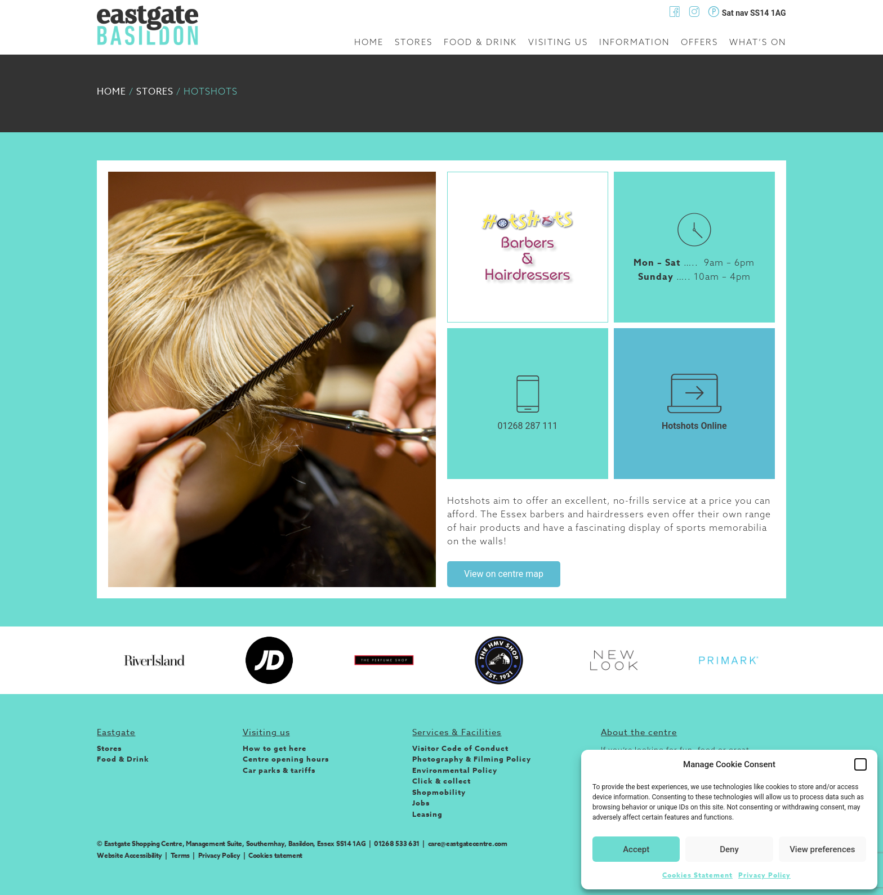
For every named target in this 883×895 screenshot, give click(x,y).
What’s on (757, 42)
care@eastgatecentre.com (467, 843)
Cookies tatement (275, 855)
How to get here (274, 748)
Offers (699, 42)
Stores (413, 42)
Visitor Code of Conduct (460, 748)
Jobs (421, 803)
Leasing (427, 814)
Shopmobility (439, 792)
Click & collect (441, 781)
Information (634, 42)
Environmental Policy (454, 770)
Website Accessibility (129, 855)
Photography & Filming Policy (471, 759)
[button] (860, 764)
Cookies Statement (697, 875)
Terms (180, 855)
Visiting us (558, 42)
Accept (636, 849)
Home (368, 42)
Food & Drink (480, 42)
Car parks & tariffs (279, 770)
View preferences (822, 849)
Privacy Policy (764, 875)
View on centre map (503, 574)
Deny (729, 849)
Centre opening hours (286, 759)
